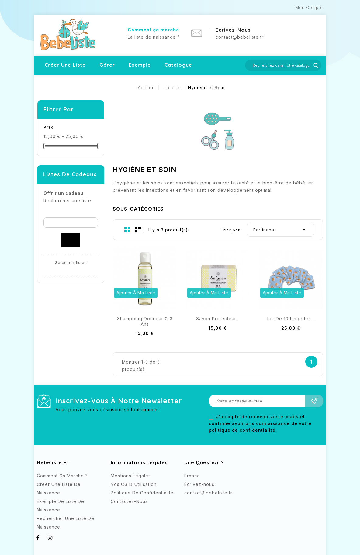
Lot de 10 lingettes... (291, 318)
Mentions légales (131, 475)
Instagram (201, 504)
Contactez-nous (129, 501)
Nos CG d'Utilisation (134, 484)
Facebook (189, 504)
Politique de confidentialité (142, 492)
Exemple (140, 65)
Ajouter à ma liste (135, 292)
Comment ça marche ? (62, 475)
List (138, 229)
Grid (127, 229)
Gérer (107, 65)
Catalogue (178, 65)
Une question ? (204, 462)
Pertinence (280, 229)
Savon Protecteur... (218, 318)
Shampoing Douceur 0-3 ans (145, 321)
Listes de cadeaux (70, 174)
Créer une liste (65, 65)
